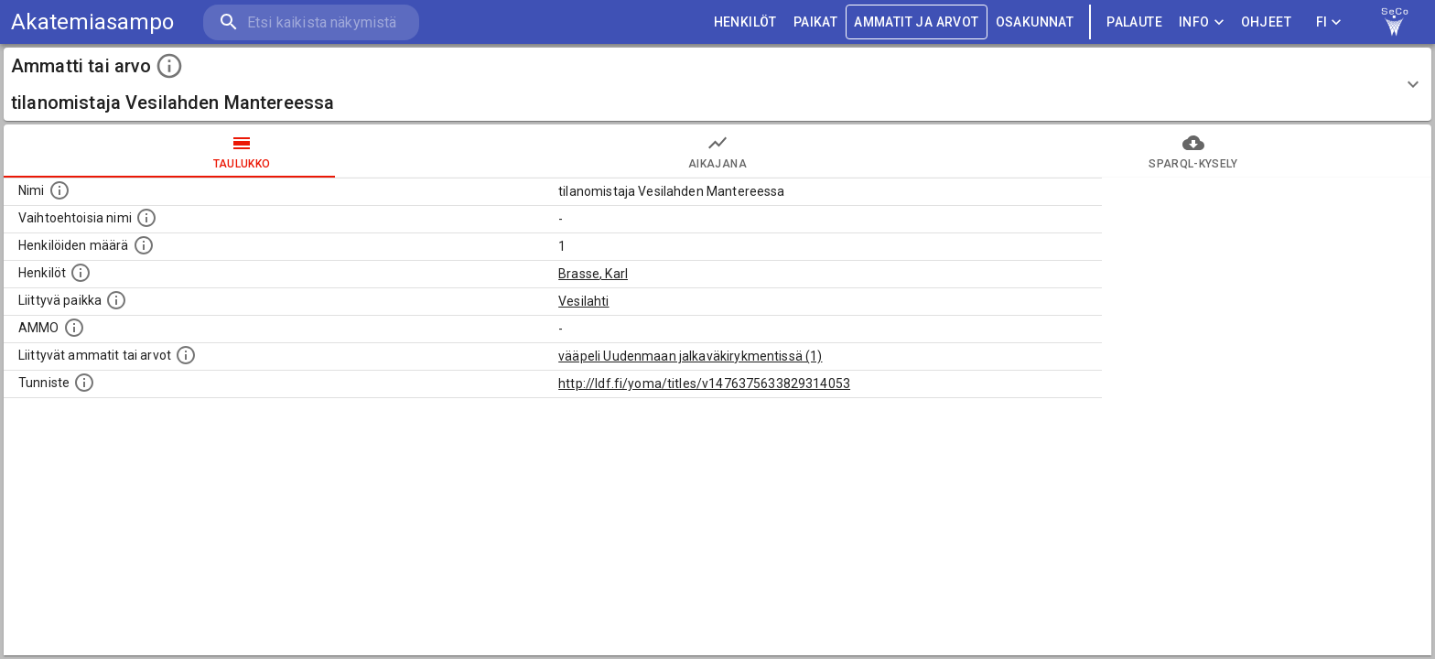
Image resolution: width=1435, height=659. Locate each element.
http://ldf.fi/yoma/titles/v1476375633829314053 (704, 383)
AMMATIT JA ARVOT (916, 22)
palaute (1134, 22)
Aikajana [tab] (717, 151)
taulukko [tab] (242, 151)
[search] (311, 22)
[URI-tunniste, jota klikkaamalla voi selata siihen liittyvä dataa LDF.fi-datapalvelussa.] (84, 382)
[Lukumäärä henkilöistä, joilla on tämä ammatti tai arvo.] (143, 245)
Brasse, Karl (593, 273)
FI (1328, 22)
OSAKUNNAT (1035, 22)
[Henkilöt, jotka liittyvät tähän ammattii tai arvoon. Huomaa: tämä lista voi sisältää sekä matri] (80, 272)
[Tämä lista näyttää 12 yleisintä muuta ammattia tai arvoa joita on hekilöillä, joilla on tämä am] (185, 355)
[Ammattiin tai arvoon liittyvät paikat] (116, 300)
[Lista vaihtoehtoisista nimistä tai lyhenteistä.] (146, 217)
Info (1201, 22)
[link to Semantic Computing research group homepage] (1394, 22)
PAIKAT (815, 22)
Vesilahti (583, 301)
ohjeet (1266, 22)
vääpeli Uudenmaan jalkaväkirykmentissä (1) (690, 356)
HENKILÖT (745, 22)
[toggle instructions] (169, 66)
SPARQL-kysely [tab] (1193, 151)
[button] (717, 84)
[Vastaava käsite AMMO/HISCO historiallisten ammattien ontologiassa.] (74, 327)
